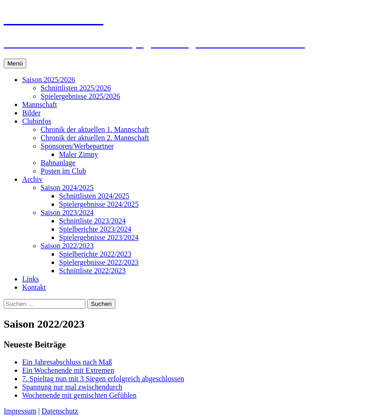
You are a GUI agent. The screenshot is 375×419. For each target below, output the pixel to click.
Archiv (32, 179)
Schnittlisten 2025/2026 (76, 88)
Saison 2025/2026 (48, 80)
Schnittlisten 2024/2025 (94, 196)
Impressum (20, 411)
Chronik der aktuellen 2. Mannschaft (95, 138)
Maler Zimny (78, 154)
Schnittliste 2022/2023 (92, 271)
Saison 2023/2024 (67, 212)
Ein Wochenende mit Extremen (68, 370)
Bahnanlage (58, 163)
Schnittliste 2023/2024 (92, 221)
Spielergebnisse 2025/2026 (80, 96)
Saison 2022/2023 (67, 246)
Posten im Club (63, 171)
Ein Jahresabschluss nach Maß (67, 362)
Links (30, 279)
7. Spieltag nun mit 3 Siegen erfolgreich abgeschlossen (103, 379)
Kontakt (34, 287)
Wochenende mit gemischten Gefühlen (79, 395)
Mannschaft (39, 104)
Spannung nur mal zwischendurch (72, 387)
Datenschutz (60, 411)
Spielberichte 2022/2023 (95, 254)
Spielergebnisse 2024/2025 (99, 204)
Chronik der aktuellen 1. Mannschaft (95, 129)
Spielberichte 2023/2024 (95, 229)
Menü (15, 63)
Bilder (31, 113)
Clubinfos (36, 121)
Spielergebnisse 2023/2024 (99, 237)
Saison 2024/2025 (67, 188)
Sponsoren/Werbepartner (77, 146)
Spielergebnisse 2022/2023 (99, 262)
